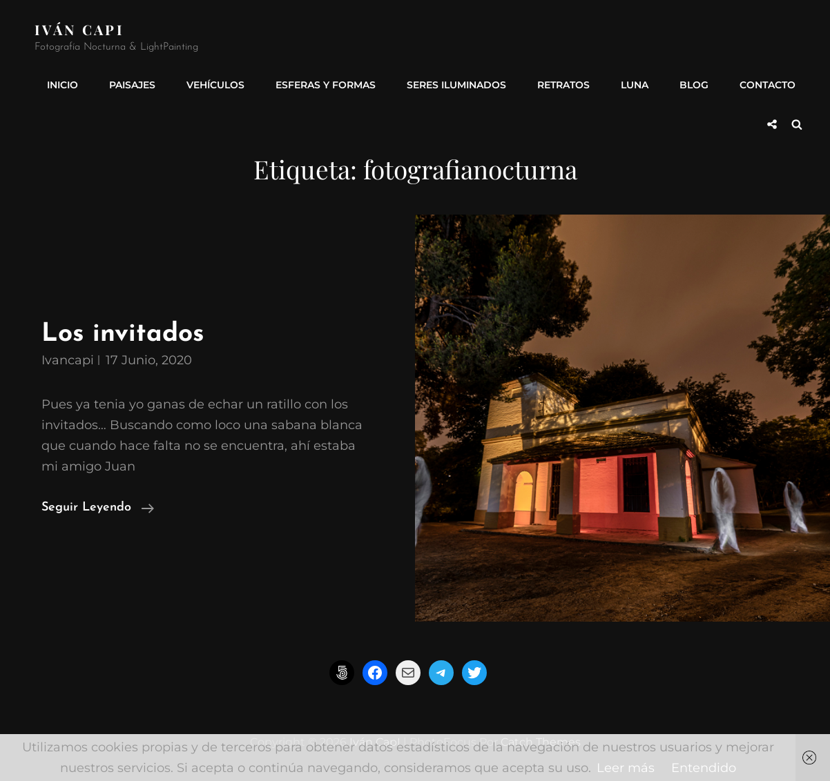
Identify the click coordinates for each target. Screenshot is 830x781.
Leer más (626, 767)
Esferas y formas (326, 85)
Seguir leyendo (97, 507)
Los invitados (122, 334)
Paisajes (132, 85)
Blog (693, 85)
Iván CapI (79, 29)
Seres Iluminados (456, 85)
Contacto (767, 85)
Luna (634, 85)
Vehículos (215, 85)
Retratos (563, 85)
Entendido (703, 767)
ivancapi (67, 360)
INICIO (62, 85)
